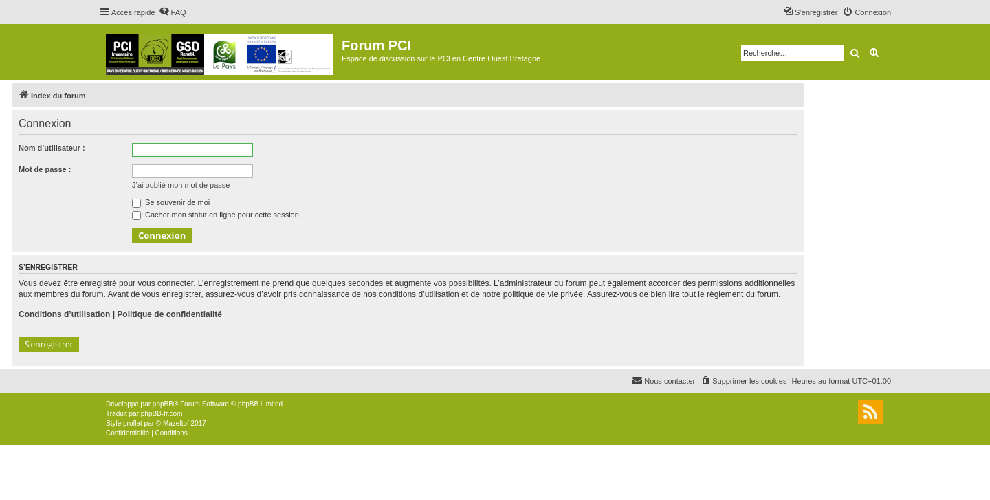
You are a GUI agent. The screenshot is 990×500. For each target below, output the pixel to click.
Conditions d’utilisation (64, 314)
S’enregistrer (49, 344)
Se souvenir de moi (171, 202)
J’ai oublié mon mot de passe (181, 185)
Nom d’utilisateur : (52, 148)
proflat (132, 423)
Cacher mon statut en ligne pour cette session (215, 214)
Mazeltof (176, 423)
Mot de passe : (45, 169)
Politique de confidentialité (169, 314)
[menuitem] (172, 12)
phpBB (163, 404)
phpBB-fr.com (162, 413)
